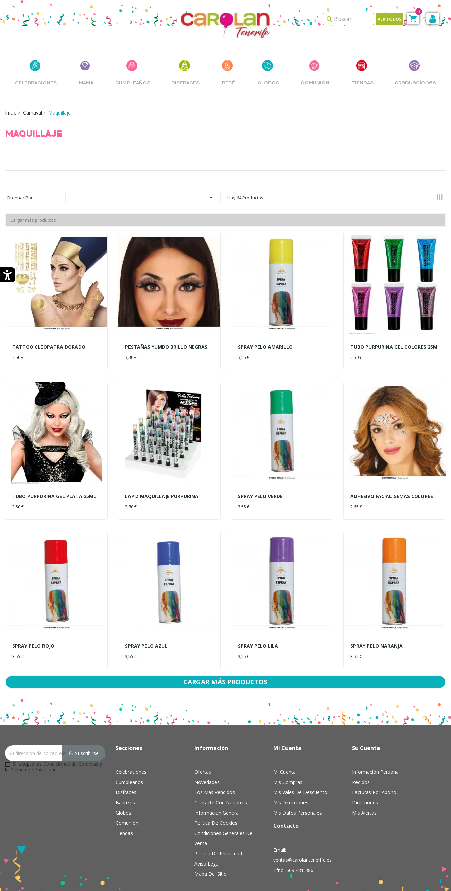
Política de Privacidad (33, 756)
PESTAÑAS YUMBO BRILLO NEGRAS (166, 347)
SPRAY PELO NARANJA (376, 646)
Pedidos (361, 768)
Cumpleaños (129, 768)
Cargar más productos (33, 220)
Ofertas (202, 758)
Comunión (127, 809)
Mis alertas (364, 799)
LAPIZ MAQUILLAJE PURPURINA (161, 496)
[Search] (348, 19)
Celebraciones (131, 758)
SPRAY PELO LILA (258, 646)
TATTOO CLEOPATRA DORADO (48, 347)
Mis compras (287, 768)
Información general (217, 799)
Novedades (207, 768)
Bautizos (125, 789)
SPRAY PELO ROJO (33, 646)
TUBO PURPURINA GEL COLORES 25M (393, 347)
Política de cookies (215, 809)
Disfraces (126, 778)
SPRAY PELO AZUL (146, 646)
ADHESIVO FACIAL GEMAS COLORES (391, 496)
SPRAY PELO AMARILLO (265, 347)
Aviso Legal (207, 850)
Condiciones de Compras (70, 750)
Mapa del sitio (210, 860)
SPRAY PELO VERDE (260, 496)
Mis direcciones (290, 789)
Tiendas (124, 819)
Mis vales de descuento (300, 778)
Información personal (376, 758)
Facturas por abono (374, 778)
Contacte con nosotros (220, 789)
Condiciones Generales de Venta (223, 824)
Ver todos (389, 19)
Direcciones (365, 789)
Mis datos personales (297, 799)
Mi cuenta (284, 758)
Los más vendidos (214, 778)
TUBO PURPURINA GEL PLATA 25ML (54, 496)
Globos (123, 799)
